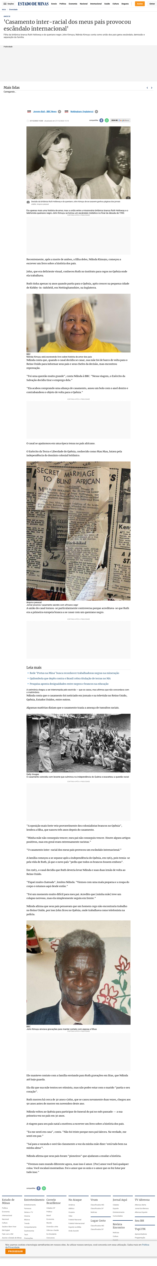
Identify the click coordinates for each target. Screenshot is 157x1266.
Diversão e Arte (52, 1227)
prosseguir (15, 1251)
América (71, 1205)
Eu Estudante (51, 1234)
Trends (27, 1223)
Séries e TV (28, 1212)
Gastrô (115, 1240)
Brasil (48, 1215)
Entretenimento (30, 1205)
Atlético (71, 1208)
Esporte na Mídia (74, 1227)
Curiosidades (118, 1216)
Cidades (116, 1205)
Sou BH (139, 1220)
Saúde (107, 4)
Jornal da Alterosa (142, 1208)
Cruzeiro (71, 1212)
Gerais (54, 4)
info (59, 111)
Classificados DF (97, 1208)
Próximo (151, 87)
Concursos (50, 1238)
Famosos (27, 1208)
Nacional (84, 4)
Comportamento (30, 1227)
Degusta (125, 4)
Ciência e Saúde (52, 1230)
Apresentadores (141, 1234)
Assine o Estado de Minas (12, 1238)
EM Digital (6, 1230)
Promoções (28, 1238)
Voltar (147, 87)
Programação (140, 1238)
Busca (131, 3)
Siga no (114, 120)
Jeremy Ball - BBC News (45, 112)
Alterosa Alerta (140, 1205)
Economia (73, 4)
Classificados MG (97, 1205)
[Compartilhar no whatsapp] (107, 120)
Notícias (94, 1212)
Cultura (116, 4)
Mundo (49, 1223)
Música (27, 1220)
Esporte (116, 1208)
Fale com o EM (7, 1234)
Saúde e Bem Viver (9, 1227)
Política (62, 4)
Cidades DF (50, 1208)
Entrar (152, 4)
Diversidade (13, 9)
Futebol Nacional (74, 1220)
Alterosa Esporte (141, 1212)
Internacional (96, 4)
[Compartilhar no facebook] (101, 120)
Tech (26, 1235)
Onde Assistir (73, 1231)
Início (4, 9)
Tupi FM (140, 1229)
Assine (140, 4)
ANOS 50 (7, 16)
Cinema (27, 1216)
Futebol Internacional (76, 1223)
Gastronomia (29, 1231)
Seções (8, 4)
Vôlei (70, 1216)
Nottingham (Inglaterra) (82, 112)
